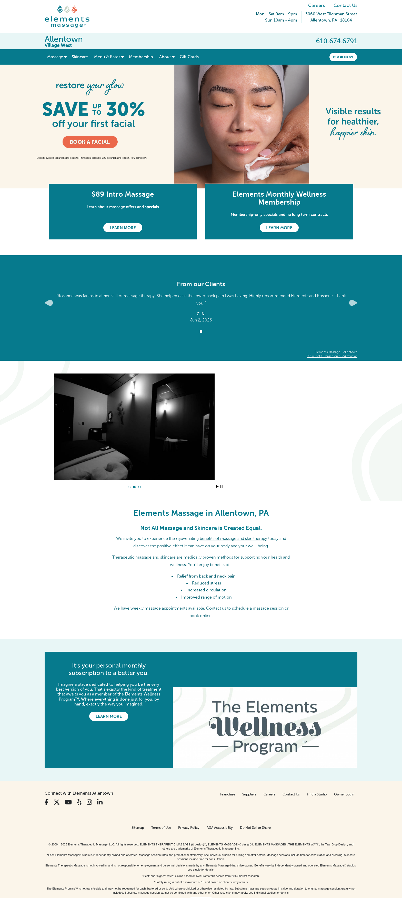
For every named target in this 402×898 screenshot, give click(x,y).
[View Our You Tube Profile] (68, 767)
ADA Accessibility (220, 792)
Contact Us (345, 5)
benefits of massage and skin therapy (233, 538)
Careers (316, 5)
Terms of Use (161, 792)
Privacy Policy (188, 792)
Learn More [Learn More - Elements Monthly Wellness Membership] (279, 228)
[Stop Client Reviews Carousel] (201, 331)
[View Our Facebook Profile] (47, 767)
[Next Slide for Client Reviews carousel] (353, 303)
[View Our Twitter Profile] (57, 767)
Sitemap (138, 792)
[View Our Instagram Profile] (89, 767)
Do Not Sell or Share (255, 792)
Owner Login (344, 759)
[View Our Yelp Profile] (79, 767)
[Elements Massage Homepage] (71, 16)
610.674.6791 (336, 41)
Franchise (227, 759)
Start (217, 486)
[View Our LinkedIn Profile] (100, 767)
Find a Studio (317, 759)
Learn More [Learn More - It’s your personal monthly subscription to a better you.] (109, 716)
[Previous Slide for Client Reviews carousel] (49, 303)
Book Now (343, 57)
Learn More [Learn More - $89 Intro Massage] (123, 228)
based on (332, 356)
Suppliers (249, 759)
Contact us (216, 608)
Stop (221, 486)
